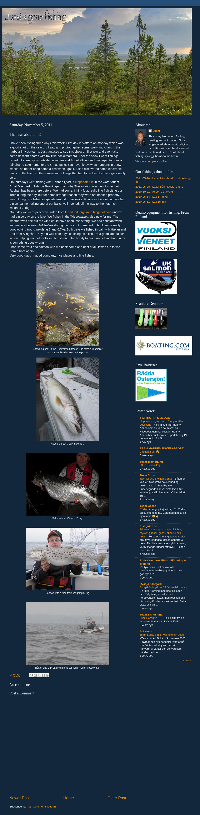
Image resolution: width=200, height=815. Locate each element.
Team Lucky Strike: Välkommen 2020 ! (162, 634)
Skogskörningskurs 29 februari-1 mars (163, 587)
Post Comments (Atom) (41, 806)
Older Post (117, 798)
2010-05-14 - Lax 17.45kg (151, 196)
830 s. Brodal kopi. (151, 465)
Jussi (156, 130)
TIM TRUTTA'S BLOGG (155, 417)
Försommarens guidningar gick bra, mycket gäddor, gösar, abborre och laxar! (161, 533)
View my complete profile (151, 161)
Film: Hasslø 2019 (151, 617)
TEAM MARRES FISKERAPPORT (162, 448)
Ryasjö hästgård (151, 584)
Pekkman (146, 631)
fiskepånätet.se (83, 182)
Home (68, 798)
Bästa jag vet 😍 (150, 451)
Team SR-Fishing (151, 614)
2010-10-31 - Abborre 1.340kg (154, 191)
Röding (144, 509)
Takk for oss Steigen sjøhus (156, 478)
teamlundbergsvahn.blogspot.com (88, 212)
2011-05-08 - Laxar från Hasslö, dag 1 (159, 186)
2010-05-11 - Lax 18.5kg (150, 201)
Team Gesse (148, 505)
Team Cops (147, 475)
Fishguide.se (148, 526)
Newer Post (19, 798)
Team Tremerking (151, 461)
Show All (186, 660)
